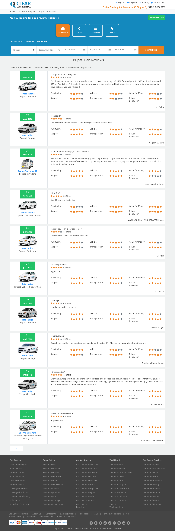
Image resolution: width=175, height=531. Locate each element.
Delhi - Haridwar (17, 480)
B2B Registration (68, 513)
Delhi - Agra (15, 500)
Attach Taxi (157, 2)
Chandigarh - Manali (19, 488)
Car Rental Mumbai (152, 504)
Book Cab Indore (51, 488)
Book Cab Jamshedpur (53, 504)
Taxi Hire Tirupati (118, 484)
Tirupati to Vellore (27, 174)
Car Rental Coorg (151, 484)
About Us (37, 513)
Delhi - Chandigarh (18, 464)
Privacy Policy (15, 516)
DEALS (112, 30)
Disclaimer (31, 516)
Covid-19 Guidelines (66, 516)
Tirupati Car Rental (27, 96)
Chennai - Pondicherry (20, 496)
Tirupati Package (27, 138)
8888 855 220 (156, 7)
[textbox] (23, 50)
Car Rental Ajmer (151, 464)
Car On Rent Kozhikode (87, 472)
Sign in (120, 2)
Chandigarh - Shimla (19, 492)
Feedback (84, 513)
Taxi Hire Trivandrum (119, 488)
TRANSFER (96, 30)
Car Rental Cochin (151, 496)
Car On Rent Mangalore (87, 488)
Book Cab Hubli (50, 480)
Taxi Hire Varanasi (118, 500)
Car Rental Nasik (150, 476)
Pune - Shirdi (16, 468)
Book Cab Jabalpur (51, 492)
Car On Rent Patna (85, 500)
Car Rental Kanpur (151, 492)
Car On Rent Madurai (86, 484)
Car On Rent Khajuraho (87, 464)
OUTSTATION (63, 30)
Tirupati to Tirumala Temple (27, 215)
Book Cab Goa (49, 464)
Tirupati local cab (27, 394)
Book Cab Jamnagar (52, 500)
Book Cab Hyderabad (53, 484)
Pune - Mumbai (17, 476)
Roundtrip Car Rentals (20, 504)
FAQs (96, 513)
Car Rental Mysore (151, 500)
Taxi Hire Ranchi (117, 468)
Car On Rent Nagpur (85, 492)
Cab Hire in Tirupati (26, 11)
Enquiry (144, 2)
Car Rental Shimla (151, 472)
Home (12, 11)
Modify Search (157, 17)
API (127, 513)
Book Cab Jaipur (50, 496)
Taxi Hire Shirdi (117, 476)
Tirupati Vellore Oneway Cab (27, 287)
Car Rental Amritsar (152, 488)
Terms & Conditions (112, 513)
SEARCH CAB (151, 50)
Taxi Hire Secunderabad (121, 472)
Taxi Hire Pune (116, 464)
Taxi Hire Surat (116, 480)
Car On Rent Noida (85, 496)
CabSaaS (117, 528)
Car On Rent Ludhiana (86, 480)
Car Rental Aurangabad (154, 468)
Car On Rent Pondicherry (82, 505)
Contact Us (51, 513)
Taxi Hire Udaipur (118, 492)
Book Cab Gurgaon (52, 468)
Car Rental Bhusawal (152, 480)
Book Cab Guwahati (52, 472)
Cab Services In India (18, 513)
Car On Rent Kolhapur (86, 468)
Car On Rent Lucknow (86, 476)
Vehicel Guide (46, 516)
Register (132, 2)
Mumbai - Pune (17, 472)
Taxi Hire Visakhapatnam (117, 505)
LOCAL (79, 30)
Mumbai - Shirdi (17, 484)
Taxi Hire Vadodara (118, 496)
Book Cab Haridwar (52, 476)
